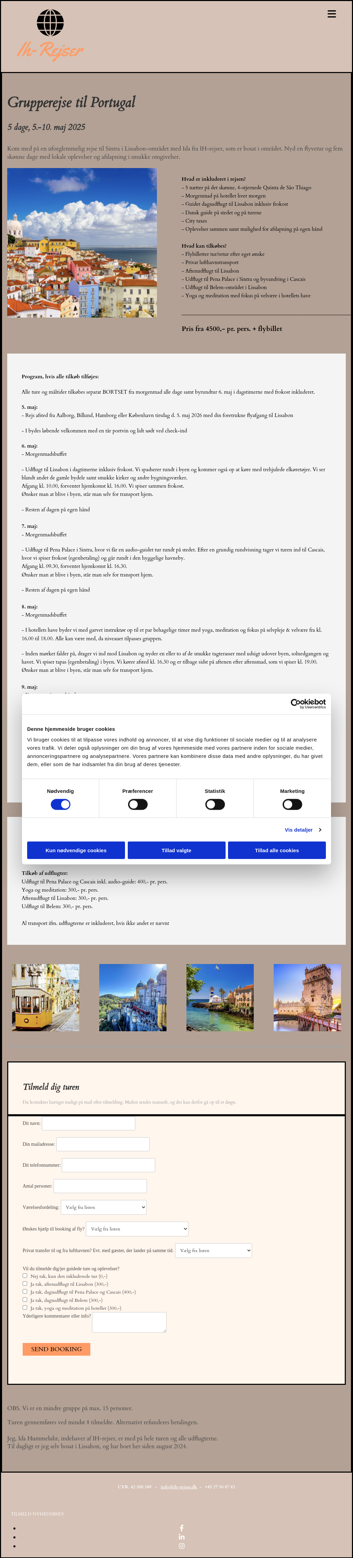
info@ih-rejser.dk (179, 1487)
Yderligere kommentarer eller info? (57, 1316)
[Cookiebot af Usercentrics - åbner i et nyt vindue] (296, 704)
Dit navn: (32, 1123)
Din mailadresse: (39, 1144)
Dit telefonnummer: (42, 1165)
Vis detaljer (299, 829)
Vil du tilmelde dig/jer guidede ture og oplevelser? (71, 1268)
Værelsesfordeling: (41, 1207)
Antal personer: (38, 1186)
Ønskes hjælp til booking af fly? (53, 1229)
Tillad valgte (176, 850)
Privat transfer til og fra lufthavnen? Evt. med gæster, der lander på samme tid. (98, 1250)
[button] (37, 1514)
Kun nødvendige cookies (76, 850)
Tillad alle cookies (277, 850)
